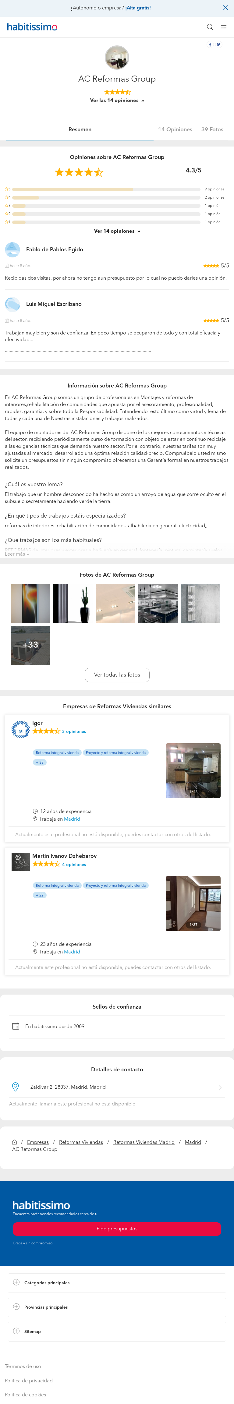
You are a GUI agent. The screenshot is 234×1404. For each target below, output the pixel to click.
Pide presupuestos (117, 1229)
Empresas (38, 1142)
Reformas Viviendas (81, 1142)
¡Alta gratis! (138, 8)
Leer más (15, 554)
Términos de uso (23, 1366)
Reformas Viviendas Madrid (144, 1142)
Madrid (193, 1142)
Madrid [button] (72, 819)
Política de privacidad (29, 1381)
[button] (117, 1283)
